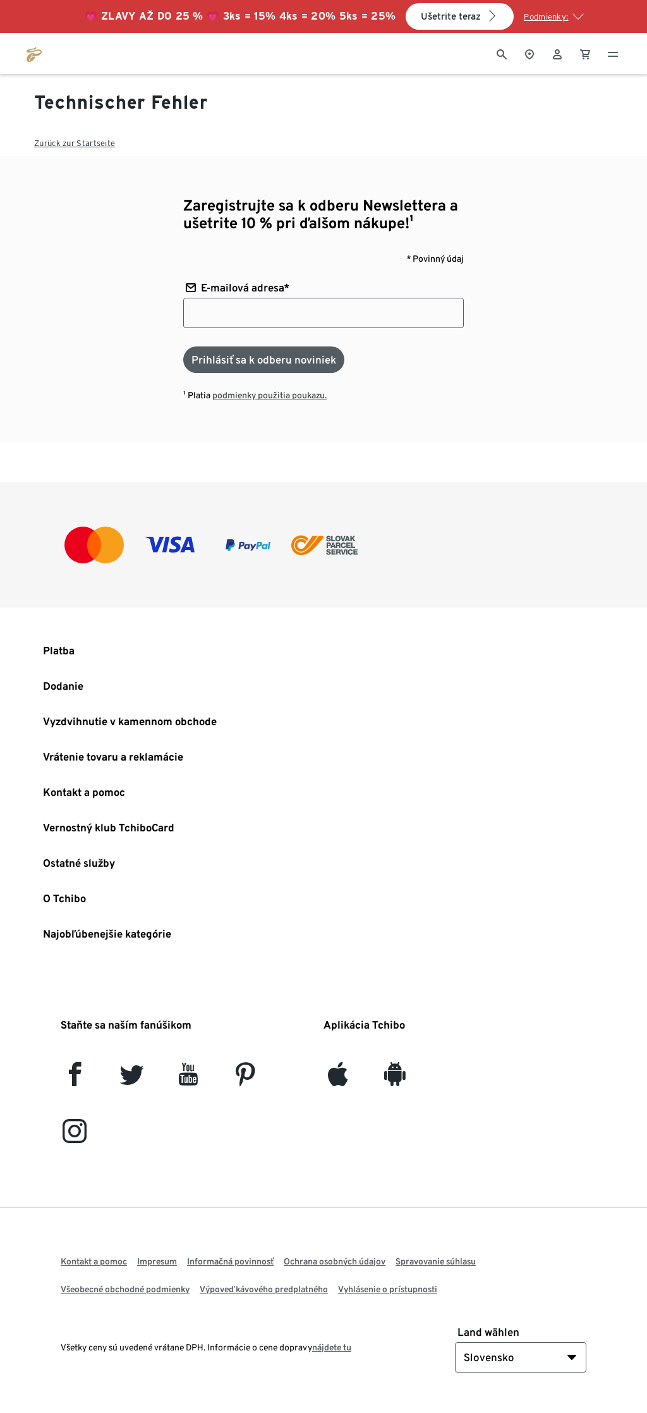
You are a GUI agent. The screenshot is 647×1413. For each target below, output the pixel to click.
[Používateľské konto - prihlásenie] (557, 53)
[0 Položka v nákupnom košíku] (585, 53)
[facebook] (75, 1079)
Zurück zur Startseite (74, 143)
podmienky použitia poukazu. (269, 395)
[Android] (394, 1079)
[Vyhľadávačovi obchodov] (529, 53)
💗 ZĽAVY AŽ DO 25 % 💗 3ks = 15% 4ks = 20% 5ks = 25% (240, 16)
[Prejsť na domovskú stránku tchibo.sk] (34, 53)
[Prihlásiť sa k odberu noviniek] (263, 360)
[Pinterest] (245, 1079)
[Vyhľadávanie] (502, 53)
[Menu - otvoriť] (613, 53)
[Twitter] (132, 1079)
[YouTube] (188, 1079)
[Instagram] (74, 1136)
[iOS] (338, 1079)
